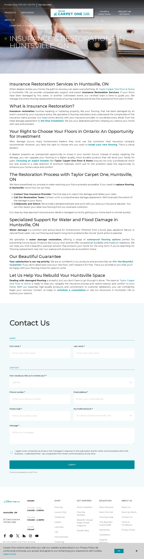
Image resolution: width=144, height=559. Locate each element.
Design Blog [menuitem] (83, 530)
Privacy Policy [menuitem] (128, 530)
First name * (15, 346)
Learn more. (9, 554)
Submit (72, 464)
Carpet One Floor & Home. (23, 542)
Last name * (79, 346)
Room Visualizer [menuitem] (84, 507)
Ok (119, 551)
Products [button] (10, 12)
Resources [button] (28, 12)
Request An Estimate (124, 12)
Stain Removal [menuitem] (106, 507)
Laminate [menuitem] (59, 527)
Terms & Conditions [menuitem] (127, 523)
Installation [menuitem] (104, 535)
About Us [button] (9, 20)
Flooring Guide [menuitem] (106, 517)
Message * (14, 426)
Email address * (81, 392)
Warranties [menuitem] (104, 530)
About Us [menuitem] (126, 507)
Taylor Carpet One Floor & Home (117, 89)
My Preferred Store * (83, 409)
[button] (97, 21)
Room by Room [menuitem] (129, 512)
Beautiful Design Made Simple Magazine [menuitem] (85, 523)
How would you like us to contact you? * (28, 376)
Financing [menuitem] (59, 542)
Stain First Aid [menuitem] (106, 512)
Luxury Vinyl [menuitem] (60, 512)
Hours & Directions (104, 12)
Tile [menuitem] (56, 532)
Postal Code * (15, 409)
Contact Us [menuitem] (127, 517)
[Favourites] (102, 21)
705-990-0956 (45, 5)
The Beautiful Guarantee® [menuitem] (105, 523)
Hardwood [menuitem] (60, 517)
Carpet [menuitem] (58, 522)
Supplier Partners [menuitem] (103, 541)
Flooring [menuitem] (59, 507)
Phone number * (17, 392)
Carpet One (15, 25)
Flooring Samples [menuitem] (81, 513)
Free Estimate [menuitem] (61, 537)
